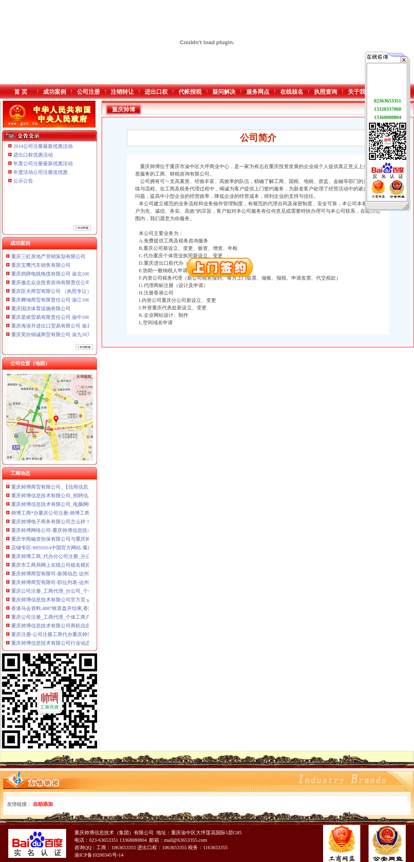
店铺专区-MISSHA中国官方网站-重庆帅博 (56, 550)
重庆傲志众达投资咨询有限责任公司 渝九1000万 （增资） (74, 286)
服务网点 (257, 92)
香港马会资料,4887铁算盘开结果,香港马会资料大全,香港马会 (77, 611)
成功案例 (54, 92)
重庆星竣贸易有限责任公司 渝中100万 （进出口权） (68, 320)
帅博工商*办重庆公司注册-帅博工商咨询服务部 (62, 516)
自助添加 (43, 804)
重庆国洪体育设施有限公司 (41, 312)
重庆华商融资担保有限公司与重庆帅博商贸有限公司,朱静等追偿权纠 (86, 542)
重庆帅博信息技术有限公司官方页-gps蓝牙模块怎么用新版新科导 (82, 603)
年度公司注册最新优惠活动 (43, 163)
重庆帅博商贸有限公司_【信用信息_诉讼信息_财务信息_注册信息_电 (86, 490)
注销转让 (122, 92)
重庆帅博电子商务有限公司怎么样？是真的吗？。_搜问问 (74, 524)
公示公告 (23, 181)
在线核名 (291, 92)
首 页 (20, 92)
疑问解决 (224, 92)
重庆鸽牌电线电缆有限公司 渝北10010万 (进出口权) (67, 277)
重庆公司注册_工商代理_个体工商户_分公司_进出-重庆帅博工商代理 (86, 620)
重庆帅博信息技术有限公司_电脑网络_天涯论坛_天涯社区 (74, 507)
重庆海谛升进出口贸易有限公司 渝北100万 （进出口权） (73, 329)
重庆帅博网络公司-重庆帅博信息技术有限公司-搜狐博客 (72, 533)
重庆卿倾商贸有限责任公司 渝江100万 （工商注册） (68, 303)
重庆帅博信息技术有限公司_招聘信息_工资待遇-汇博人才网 (76, 498)
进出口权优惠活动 (33, 155)
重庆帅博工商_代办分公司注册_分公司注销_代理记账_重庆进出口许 (85, 559)
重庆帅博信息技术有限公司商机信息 (50, 629)
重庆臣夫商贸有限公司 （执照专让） (51, 294)
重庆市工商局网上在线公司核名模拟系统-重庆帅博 (66, 568)
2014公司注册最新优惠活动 (43, 146)
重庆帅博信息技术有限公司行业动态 (50, 646)
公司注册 (88, 92)
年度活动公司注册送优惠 (40, 172)
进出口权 (156, 92)
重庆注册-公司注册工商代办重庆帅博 (51, 637)
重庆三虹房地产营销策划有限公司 (49, 260)
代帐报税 (190, 92)
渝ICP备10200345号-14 (99, 855)
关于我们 (359, 92)
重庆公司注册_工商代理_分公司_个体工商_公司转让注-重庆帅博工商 (86, 594)
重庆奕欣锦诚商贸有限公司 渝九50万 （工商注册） (67, 338)
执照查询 (325, 92)
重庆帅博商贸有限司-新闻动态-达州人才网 (57, 576)
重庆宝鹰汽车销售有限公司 (41, 268)
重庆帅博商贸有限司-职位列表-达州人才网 (57, 585)
